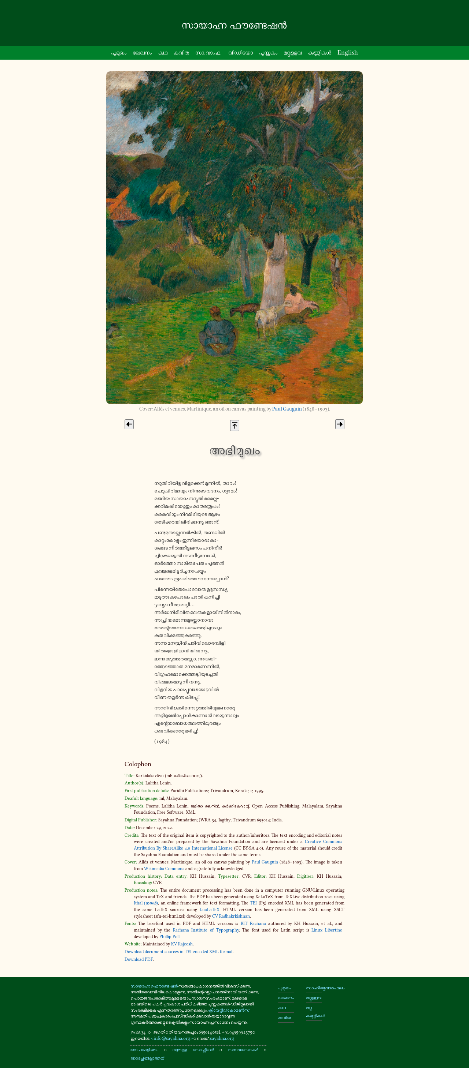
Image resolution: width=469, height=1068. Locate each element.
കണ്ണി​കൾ (319, 52)
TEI (253, 903)
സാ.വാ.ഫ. (208, 52)
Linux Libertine (326, 930)
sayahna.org (222, 1038)
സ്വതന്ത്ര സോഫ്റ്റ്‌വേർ (193, 1049)
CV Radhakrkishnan (231, 916)
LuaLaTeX (209, 909)
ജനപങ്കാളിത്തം (144, 1049)
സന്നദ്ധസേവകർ (243, 1049)
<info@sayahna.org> (172, 1038)
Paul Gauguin (287, 409)
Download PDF (139, 959)
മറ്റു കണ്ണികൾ (314, 1011)
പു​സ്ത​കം (268, 52)
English (347, 52)
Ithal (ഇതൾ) (146, 903)
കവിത (181, 52)
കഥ (162, 52)
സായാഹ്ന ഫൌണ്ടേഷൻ (154, 986)
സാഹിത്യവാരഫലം (314, 988)
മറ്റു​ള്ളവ (293, 52)
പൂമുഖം (284, 988)
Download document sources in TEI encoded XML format (179, 951)
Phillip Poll (169, 936)
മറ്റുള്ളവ (313, 997)
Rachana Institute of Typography (206, 930)
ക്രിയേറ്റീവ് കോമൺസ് (229, 1010)
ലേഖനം (142, 52)
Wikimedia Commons (164, 868)
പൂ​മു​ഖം (118, 52)
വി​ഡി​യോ (240, 52)
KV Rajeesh (182, 944)
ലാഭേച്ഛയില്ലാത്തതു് (147, 1058)
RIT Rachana (253, 923)
